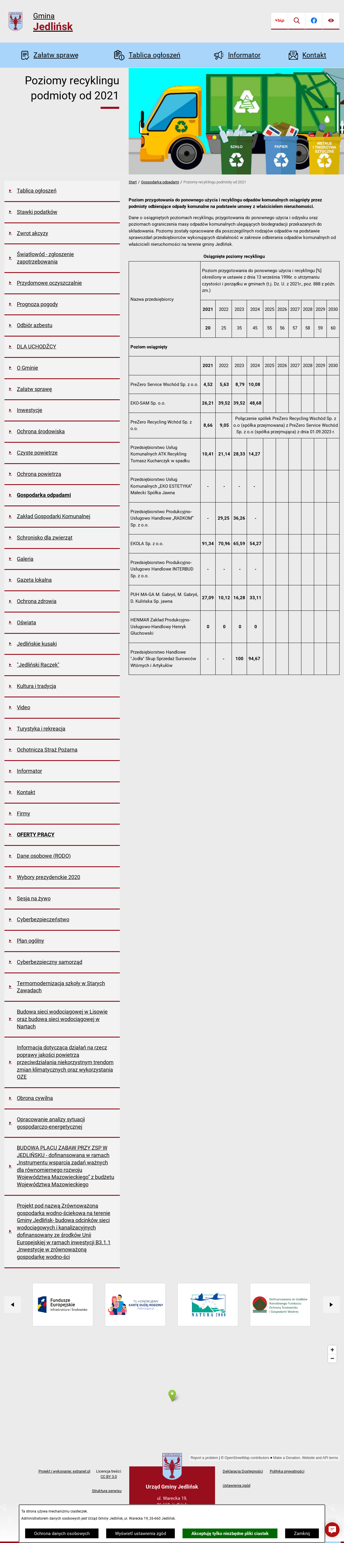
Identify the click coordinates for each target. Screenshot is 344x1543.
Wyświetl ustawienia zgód (140, 1533)
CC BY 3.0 (109, 1476)
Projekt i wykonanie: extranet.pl (64, 1471)
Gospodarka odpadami (160, 182)
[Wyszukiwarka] (296, 21)
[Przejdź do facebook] (313, 21)
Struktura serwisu (107, 1491)
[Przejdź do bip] (279, 21)
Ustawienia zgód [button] (236, 1485)
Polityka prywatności (287, 1471)
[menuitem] (62, 191)
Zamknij (302, 1533)
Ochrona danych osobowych (62, 1533)
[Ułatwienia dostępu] (331, 21)
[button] (332, 1529)
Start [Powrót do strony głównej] (133, 182)
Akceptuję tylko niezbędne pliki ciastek (230, 1533)
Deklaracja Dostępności (243, 1471)
